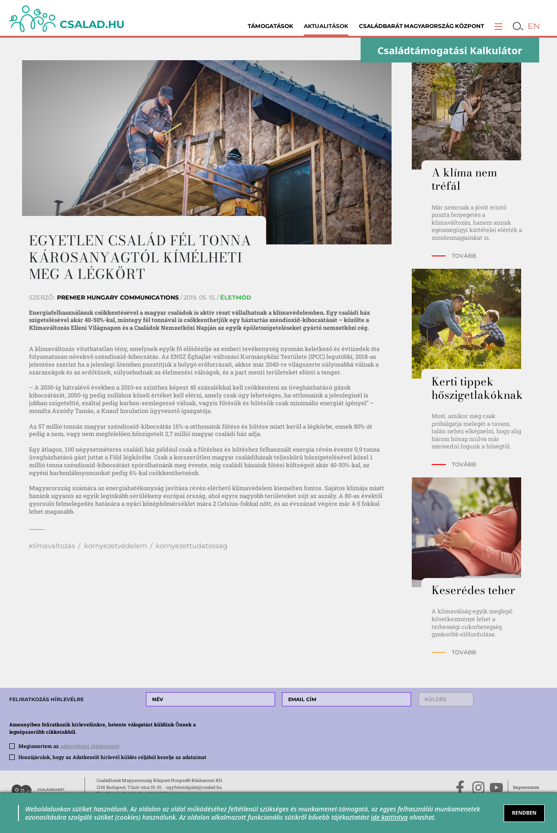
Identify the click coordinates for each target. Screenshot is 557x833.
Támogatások (270, 26)
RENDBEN (524, 812)
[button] (498, 26)
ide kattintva (389, 817)
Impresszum (526, 787)
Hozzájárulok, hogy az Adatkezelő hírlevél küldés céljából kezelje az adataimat (112, 757)
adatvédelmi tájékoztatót (89, 746)
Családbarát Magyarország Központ (421, 26)
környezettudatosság (191, 546)
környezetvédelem (115, 546)
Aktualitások (326, 26)
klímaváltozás (52, 546)
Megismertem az (68, 746)
